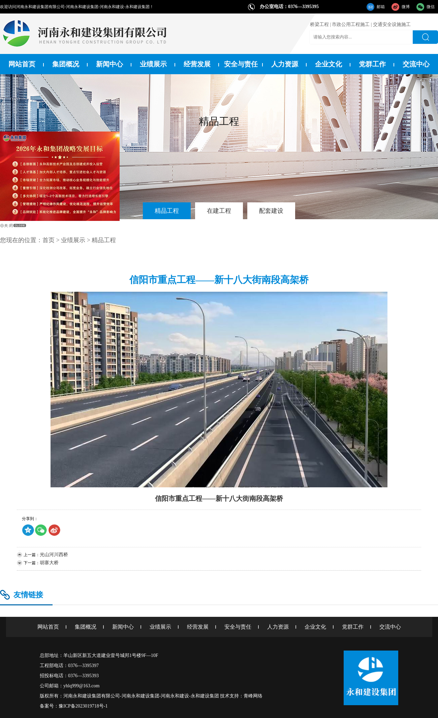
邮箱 (381, 6)
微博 (406, 6)
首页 (48, 240)
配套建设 (271, 210)
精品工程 (167, 210)
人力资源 (284, 64)
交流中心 (416, 64)
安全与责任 (241, 64)
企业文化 (328, 64)
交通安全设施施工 (392, 24)
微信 (431, 6)
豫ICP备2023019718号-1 (83, 706)
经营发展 (197, 64)
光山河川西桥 (54, 554)
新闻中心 (109, 64)
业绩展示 (153, 64)
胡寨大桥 (49, 562)
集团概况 (65, 64)
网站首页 (21, 64)
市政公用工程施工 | (352, 24)
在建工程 (219, 210)
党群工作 (372, 64)
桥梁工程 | (320, 24)
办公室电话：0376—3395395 (289, 6)
